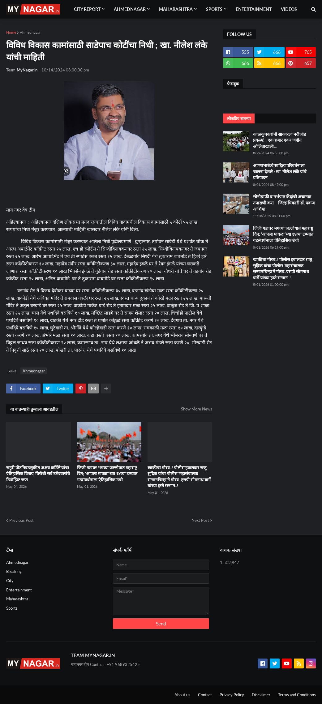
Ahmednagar (30, 32)
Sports (12, 608)
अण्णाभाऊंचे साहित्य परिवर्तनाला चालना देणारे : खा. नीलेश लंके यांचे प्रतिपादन (280, 171)
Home (11, 32)
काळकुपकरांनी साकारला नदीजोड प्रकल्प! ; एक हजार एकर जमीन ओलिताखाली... (279, 140)
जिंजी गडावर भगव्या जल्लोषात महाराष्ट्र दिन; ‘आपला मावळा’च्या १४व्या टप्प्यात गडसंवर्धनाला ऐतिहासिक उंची (107, 473)
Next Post (200, 520)
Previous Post (21, 520)
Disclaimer (261, 694)
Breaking (14, 571)
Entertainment (19, 589)
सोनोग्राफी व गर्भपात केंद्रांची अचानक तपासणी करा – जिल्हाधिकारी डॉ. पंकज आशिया (284, 202)
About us (182, 694)
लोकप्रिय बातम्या (239, 118)
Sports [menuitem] (214, 9)
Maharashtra (17, 598)
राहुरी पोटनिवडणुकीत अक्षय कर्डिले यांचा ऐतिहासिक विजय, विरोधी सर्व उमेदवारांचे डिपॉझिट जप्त (38, 473)
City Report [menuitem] (87, 9)
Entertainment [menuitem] (254, 9)
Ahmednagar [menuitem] (130, 9)
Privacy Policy (232, 694)
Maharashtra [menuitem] (176, 9)
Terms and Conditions (297, 694)
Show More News (196, 408)
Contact (205, 694)
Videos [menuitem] (289, 9)
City (10, 580)
